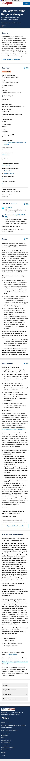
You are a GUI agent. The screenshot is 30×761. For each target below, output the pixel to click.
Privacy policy (5, 745)
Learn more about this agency (11, 59)
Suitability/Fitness (9, 173)
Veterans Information (6, 727)
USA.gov (3, 752)
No (2, 178)
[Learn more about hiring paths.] (26, 204)
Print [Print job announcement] (3, 26)
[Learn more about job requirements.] (26, 363)
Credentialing (7, 171)
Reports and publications (7, 747)
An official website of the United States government (14, 0)
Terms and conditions (7, 749)
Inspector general (6, 740)
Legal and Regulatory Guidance (9, 730)
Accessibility (4, 735)
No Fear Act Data (5, 742)
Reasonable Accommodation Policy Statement (13, 725)
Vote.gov (3, 755)
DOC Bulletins (13, 654)
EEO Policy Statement (7, 723)
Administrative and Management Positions (14, 429)
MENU (26, 3)
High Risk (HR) (6, 165)
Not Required (5, 154)
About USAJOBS (5, 733)
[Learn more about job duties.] (26, 239)
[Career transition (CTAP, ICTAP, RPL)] (15, 219)
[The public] (15, 209)
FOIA (2, 737)
